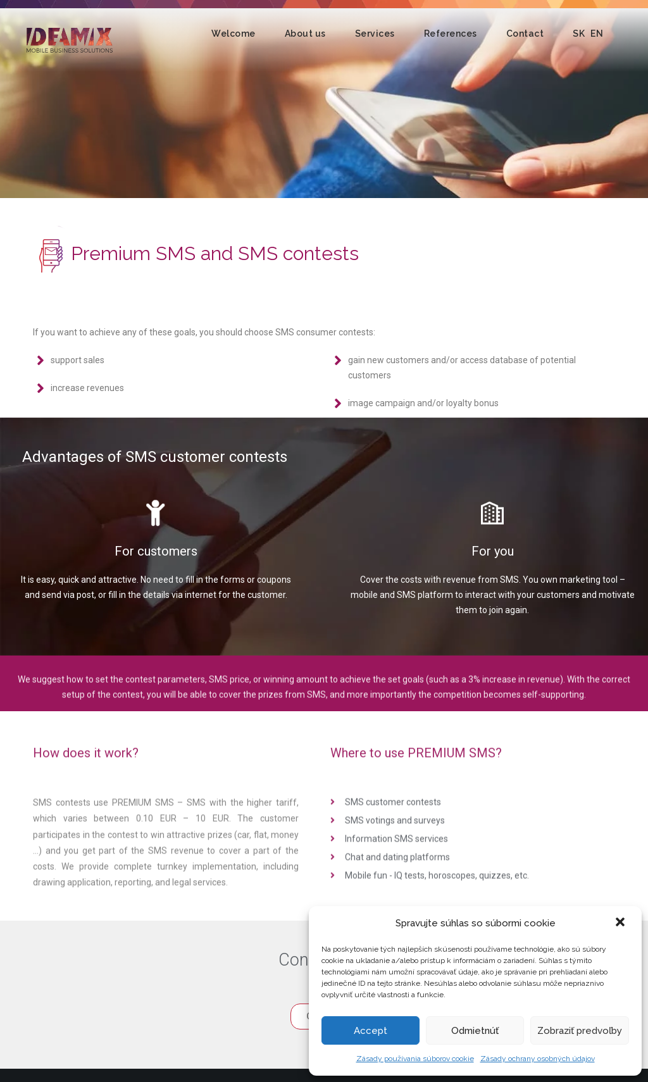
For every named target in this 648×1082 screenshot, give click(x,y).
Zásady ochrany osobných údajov (537, 1058)
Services (375, 33)
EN (596, 33)
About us (305, 33)
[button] (621, 923)
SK (579, 33)
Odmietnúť (475, 1030)
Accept (370, 1030)
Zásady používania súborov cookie (415, 1058)
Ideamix (70, 40)
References (450, 33)
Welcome (233, 33)
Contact (525, 33)
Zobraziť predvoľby (579, 1030)
